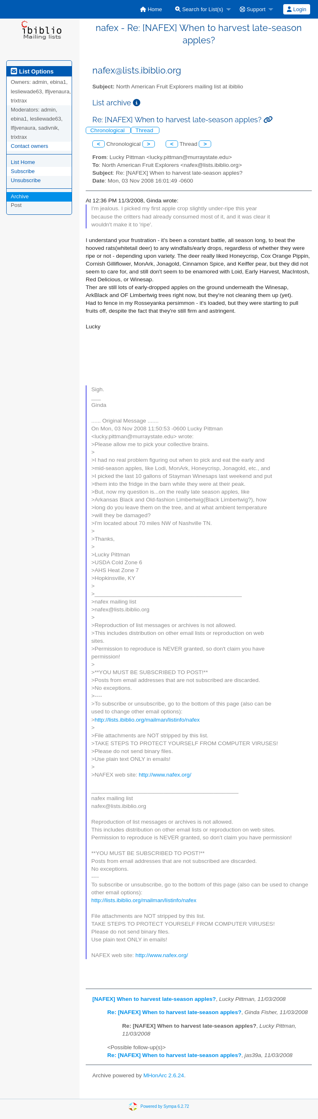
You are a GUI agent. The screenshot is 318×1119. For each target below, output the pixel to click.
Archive (20, 196)
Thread (145, 130)
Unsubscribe (26, 180)
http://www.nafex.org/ (165, 775)
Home (151, 9)
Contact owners (29, 146)
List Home (23, 162)
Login (296, 9)
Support (252, 9)
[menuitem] (151, 9)
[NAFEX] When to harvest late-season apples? (154, 999)
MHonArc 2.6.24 (163, 1075)
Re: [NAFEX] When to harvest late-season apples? (174, 1012)
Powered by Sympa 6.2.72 (164, 1106)
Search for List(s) (199, 9)
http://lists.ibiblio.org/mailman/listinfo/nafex (147, 720)
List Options (32, 71)
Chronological (108, 130)
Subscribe (23, 171)
